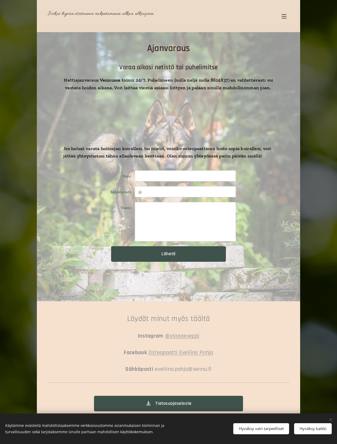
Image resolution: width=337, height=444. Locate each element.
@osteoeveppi (182, 335)
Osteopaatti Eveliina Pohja (180, 352)
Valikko (284, 16)
